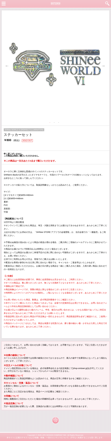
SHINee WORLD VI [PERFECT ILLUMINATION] (24, 130)
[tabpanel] (54, 65)
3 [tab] (59, 121)
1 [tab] (50, 121)
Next (102, 65)
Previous (6, 65)
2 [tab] (54, 121)
